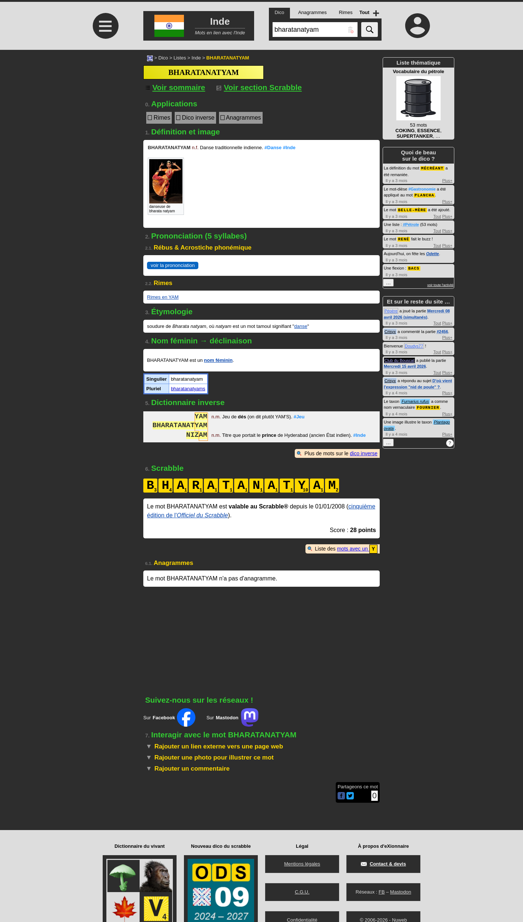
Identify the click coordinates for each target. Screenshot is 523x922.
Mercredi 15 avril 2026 (405, 364)
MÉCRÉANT (432, 168)
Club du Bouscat (399, 358)
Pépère (390, 309)
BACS (413, 266)
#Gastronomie (422, 188)
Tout (437, 215)
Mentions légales (302, 864)
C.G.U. (302, 892)
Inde (196, 58)
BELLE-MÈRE (412, 209)
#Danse (272, 147)
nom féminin (218, 360)
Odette (432, 252)
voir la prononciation (173, 265)
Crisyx (390, 330)
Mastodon (400, 892)
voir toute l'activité (440, 283)
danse (300, 326)
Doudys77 (414, 344)
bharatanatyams (188, 388)
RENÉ (403, 237)
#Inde (289, 147)
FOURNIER (428, 405)
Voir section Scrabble (259, 87)
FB (382, 892)
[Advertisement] (104, 112)
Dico (163, 58)
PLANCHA (424, 194)
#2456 (442, 330)
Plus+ (447, 180)
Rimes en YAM (163, 297)
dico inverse (363, 453)
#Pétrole (411, 223)
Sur (169, 717)
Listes (180, 58)
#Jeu (299, 417)
